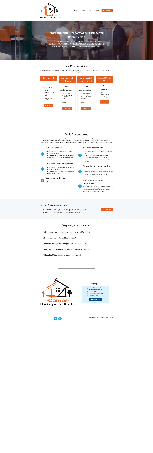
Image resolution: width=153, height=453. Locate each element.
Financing (96, 10)
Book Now (48, 105)
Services (82, 10)
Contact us (107, 10)
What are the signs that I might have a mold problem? (65, 244)
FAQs (89, 10)
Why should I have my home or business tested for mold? (66, 232)
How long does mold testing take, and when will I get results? (68, 249)
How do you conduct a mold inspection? (59, 238)
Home (76, 10)
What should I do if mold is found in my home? (62, 255)
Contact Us (107, 209)
